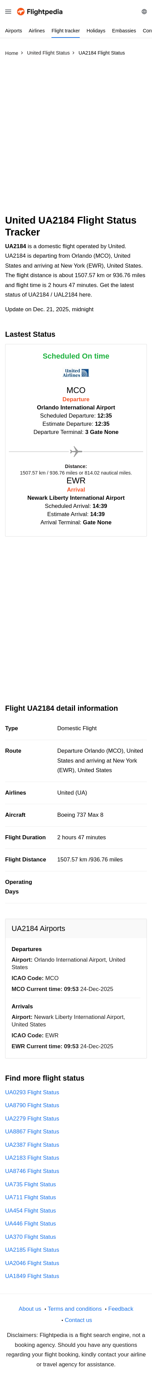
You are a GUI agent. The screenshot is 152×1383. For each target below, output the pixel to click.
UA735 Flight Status (30, 1184)
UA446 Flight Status (30, 1223)
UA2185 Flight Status (32, 1250)
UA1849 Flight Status (32, 1276)
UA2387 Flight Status (32, 1145)
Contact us (78, 1320)
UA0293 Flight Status (32, 1092)
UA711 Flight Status (30, 1197)
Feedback (120, 1309)
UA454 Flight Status (30, 1210)
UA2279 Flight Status (32, 1118)
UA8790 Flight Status (32, 1105)
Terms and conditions (75, 1309)
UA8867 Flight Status (32, 1131)
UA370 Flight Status (30, 1237)
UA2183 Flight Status (32, 1158)
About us (30, 1309)
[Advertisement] (76, 138)
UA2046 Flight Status (32, 1263)
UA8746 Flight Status (32, 1171)
